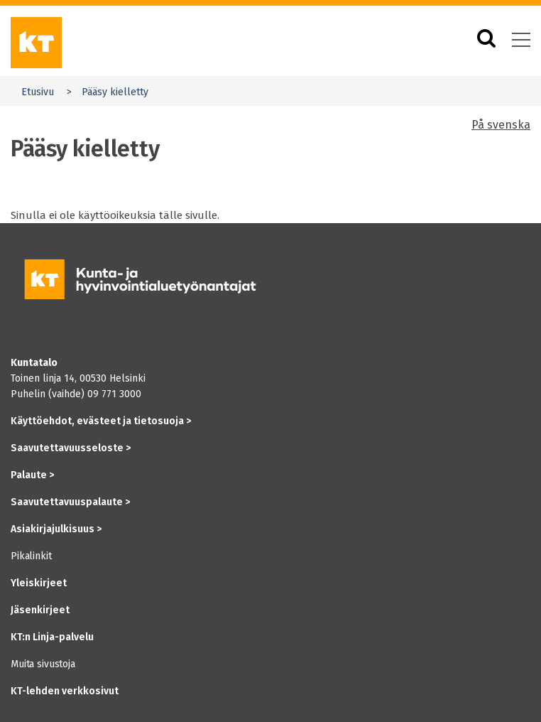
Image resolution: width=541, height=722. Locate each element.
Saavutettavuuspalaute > (70, 502)
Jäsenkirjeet (40, 610)
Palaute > (32, 475)
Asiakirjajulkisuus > (56, 529)
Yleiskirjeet (39, 583)
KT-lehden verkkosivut (65, 691)
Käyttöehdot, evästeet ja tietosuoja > (101, 421)
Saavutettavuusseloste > (71, 448)
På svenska (500, 124)
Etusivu (37, 92)
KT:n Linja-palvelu (52, 637)
